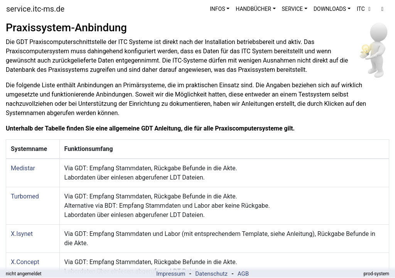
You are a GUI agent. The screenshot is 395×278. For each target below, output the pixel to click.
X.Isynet (22, 233)
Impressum (170, 273)
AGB (243, 273)
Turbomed (25, 196)
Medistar (23, 168)
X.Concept (25, 262)
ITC (365, 9)
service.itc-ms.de (35, 9)
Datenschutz (211, 273)
